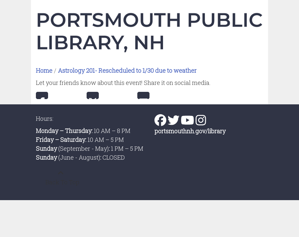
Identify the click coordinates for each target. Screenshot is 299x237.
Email (143, 95)
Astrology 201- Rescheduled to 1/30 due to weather (127, 70)
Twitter (93, 95)
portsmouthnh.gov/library (190, 131)
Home (44, 70)
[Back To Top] (60, 177)
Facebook (42, 95)
